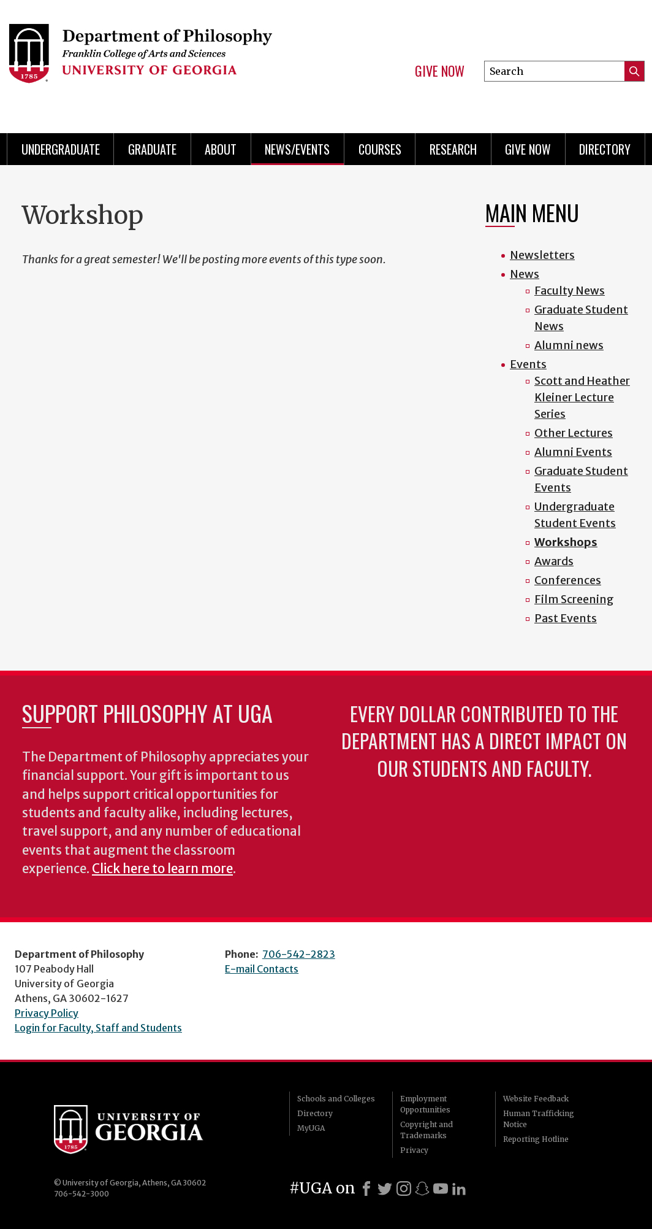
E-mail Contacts (261, 969)
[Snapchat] (422, 1188)
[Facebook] (366, 1188)
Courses (379, 149)
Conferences (567, 580)
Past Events (565, 618)
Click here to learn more (162, 869)
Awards (554, 561)
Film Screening (574, 599)
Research (453, 149)
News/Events (297, 149)
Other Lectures (573, 433)
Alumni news (569, 345)
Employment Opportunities (425, 1104)
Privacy (414, 1150)
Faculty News (569, 290)
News (524, 274)
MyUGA (311, 1128)
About (221, 149)
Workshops (565, 542)
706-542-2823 (298, 954)
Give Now (439, 71)
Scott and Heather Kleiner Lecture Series (582, 397)
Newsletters (542, 255)
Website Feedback (536, 1098)
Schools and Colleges (336, 1098)
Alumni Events (573, 452)
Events (528, 364)
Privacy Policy (46, 1013)
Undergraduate (60, 149)
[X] (384, 1188)
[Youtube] (440, 1188)
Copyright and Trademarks (426, 1130)
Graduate (152, 149)
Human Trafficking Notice (538, 1119)
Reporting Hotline (536, 1139)
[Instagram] (403, 1188)
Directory (605, 149)
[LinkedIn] (459, 1188)
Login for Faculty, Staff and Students (98, 1028)
